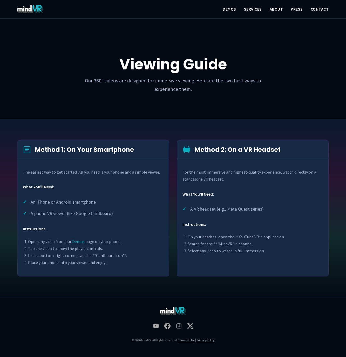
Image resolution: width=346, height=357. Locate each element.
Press (297, 9)
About (276, 9)
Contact (320, 9)
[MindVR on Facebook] (167, 327)
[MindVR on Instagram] (179, 327)
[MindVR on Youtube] (156, 327)
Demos (229, 9)
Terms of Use (186, 340)
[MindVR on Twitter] (190, 327)
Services (253, 9)
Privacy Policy (205, 340)
